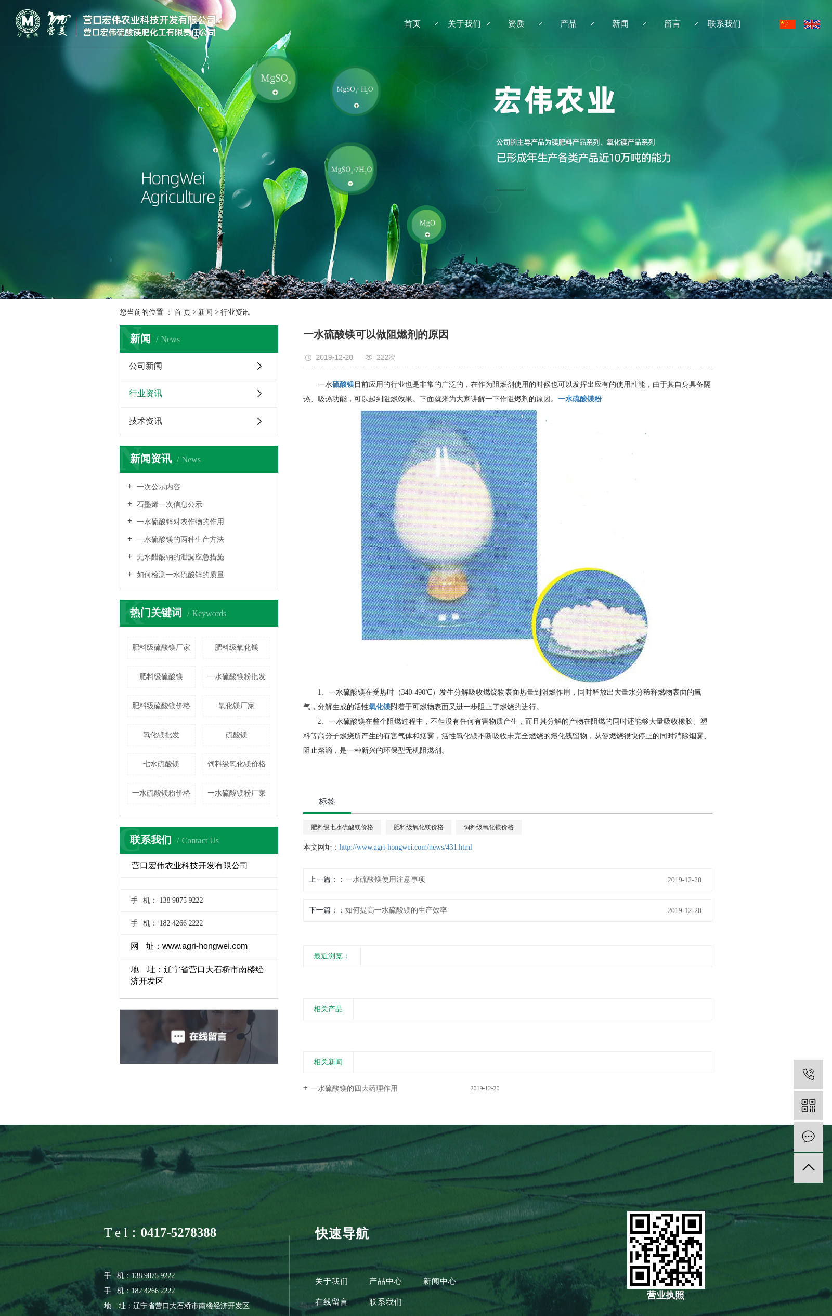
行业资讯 (235, 312)
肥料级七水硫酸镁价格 (342, 827)
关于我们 (464, 23)
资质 (516, 23)
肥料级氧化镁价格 (419, 827)
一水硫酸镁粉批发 (236, 677)
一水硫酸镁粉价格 (161, 793)
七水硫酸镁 (161, 764)
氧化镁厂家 (236, 706)
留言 (672, 23)
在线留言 (333, 1302)
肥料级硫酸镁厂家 (161, 648)
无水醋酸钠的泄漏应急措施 (179, 557)
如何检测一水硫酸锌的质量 (179, 575)
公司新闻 (145, 365)
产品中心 (385, 1281)
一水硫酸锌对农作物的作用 (179, 522)
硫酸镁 (237, 735)
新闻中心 (440, 1281)
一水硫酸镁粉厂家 (236, 793)
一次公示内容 (157, 487)
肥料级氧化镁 (236, 648)
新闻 (620, 23)
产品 (568, 23)
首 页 (182, 312)
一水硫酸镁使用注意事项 (385, 879)
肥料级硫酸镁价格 (161, 706)
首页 (412, 23)
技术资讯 (145, 420)
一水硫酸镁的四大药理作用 (354, 1088)
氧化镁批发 (161, 735)
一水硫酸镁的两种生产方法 (179, 539)
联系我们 (724, 23)
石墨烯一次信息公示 (168, 505)
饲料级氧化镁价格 (236, 764)
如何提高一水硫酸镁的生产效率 (396, 910)
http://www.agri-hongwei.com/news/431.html (406, 847)
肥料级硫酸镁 (161, 677)
